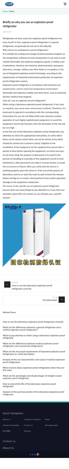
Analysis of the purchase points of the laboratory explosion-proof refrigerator (33, 392)
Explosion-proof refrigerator (34, 50)
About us (6, 421)
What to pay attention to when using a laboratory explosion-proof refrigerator (34, 336)
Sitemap (27, 433)
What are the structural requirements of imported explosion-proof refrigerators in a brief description (34, 352)
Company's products (32, 421)
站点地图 (6, 433)
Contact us (28, 427)
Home (5, 11)
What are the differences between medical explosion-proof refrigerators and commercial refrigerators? (30, 344)
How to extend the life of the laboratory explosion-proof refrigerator (29, 384)
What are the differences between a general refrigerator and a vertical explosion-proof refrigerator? (32, 328)
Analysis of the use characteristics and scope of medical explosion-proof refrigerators (34, 360)
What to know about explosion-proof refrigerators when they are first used (33, 368)
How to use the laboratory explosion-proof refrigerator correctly (32, 287)
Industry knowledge (11, 427)
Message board (51, 427)
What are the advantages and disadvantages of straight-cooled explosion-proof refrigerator (32, 376)
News (12, 11)
